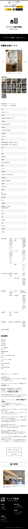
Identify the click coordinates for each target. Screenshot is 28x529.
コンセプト (3, 506)
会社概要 (2, 507)
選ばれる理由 (16, 504)
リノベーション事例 (18, 512)
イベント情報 (16, 513)
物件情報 (16, 510)
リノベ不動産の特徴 (18, 506)
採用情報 (2, 516)
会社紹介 (2, 504)
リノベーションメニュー (19, 507)
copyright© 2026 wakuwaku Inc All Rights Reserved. (14, 527)
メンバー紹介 (3, 509)
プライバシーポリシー (5, 521)
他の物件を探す (14, 454)
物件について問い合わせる (14, 449)
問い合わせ (3, 519)
